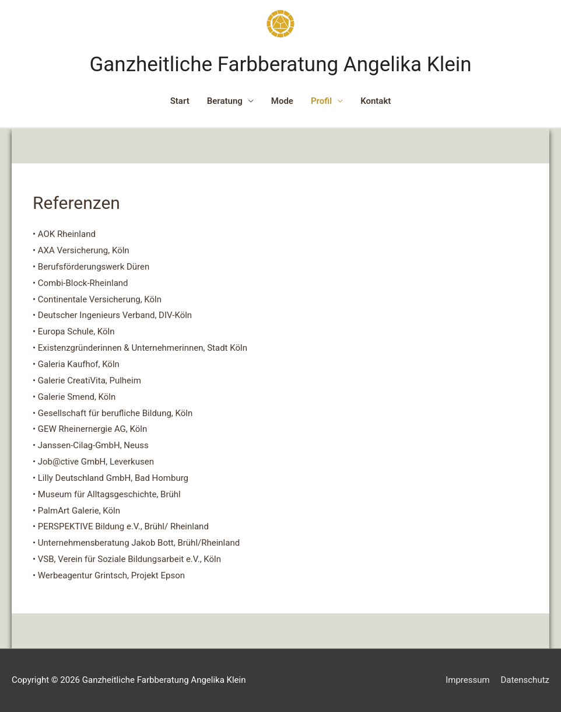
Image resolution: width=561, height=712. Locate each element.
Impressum (467, 680)
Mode (282, 101)
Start (180, 101)
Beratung (225, 101)
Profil (321, 101)
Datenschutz (524, 680)
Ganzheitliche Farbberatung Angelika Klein (280, 64)
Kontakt (375, 101)
